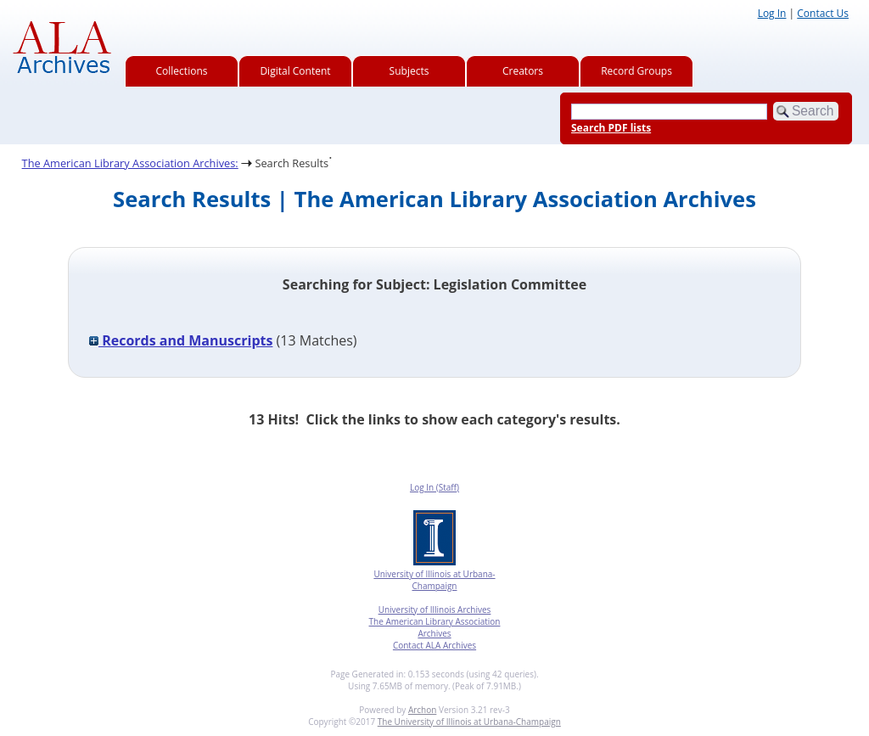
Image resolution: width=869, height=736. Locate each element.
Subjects (409, 71)
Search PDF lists (611, 128)
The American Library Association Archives (435, 627)
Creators (522, 71)
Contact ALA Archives (434, 645)
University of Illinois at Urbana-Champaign (434, 580)
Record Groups (636, 71)
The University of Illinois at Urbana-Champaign (469, 722)
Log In (772, 13)
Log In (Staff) (434, 487)
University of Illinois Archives (434, 609)
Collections (182, 71)
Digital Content (295, 71)
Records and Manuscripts (180, 340)
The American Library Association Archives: (130, 163)
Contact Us (823, 13)
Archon (422, 710)
